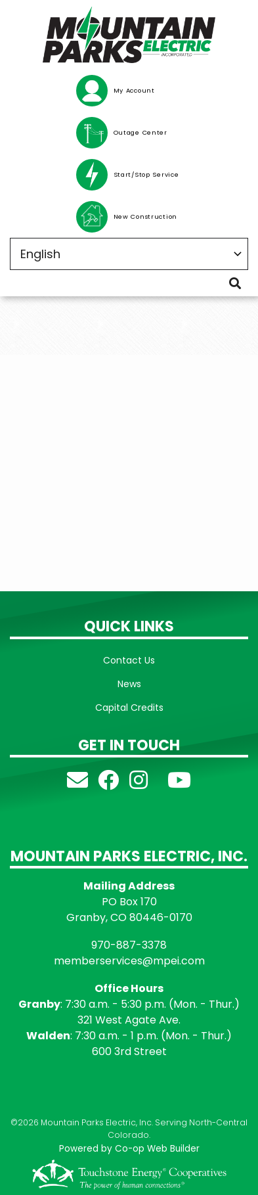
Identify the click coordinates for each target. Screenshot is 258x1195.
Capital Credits (129, 707)
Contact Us (129, 660)
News (129, 683)
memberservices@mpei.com (129, 960)
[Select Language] (129, 254)
